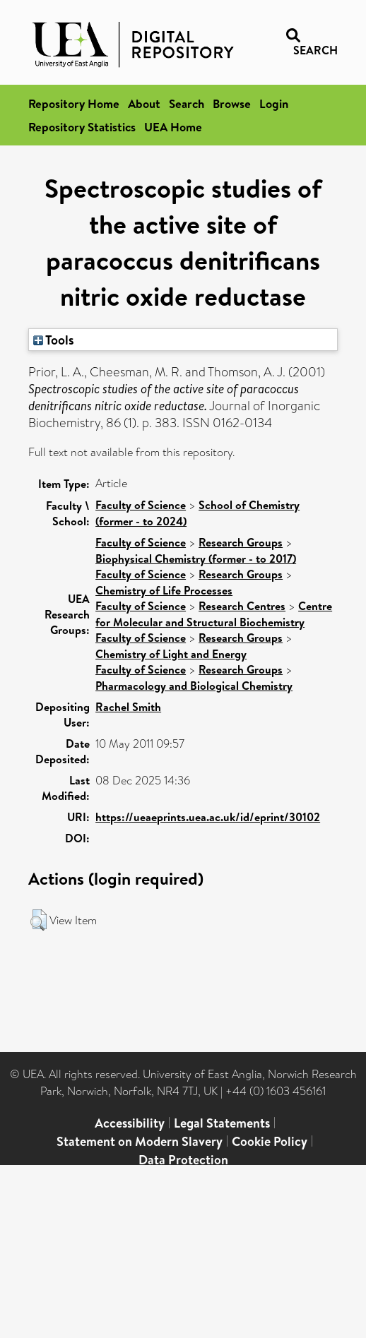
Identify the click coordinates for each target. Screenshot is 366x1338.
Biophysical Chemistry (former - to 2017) (195, 558)
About (144, 103)
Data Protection (183, 1160)
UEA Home (173, 127)
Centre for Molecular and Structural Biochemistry (213, 614)
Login (273, 103)
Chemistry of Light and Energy (171, 654)
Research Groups (241, 542)
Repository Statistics (82, 127)
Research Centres (242, 606)
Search (186, 103)
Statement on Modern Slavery (140, 1141)
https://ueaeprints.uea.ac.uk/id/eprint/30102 (207, 817)
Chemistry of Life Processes (163, 590)
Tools (53, 339)
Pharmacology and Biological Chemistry (194, 685)
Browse (232, 103)
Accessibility (130, 1123)
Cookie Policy (269, 1141)
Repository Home (73, 103)
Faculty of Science (140, 505)
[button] (38, 920)
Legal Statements (222, 1123)
